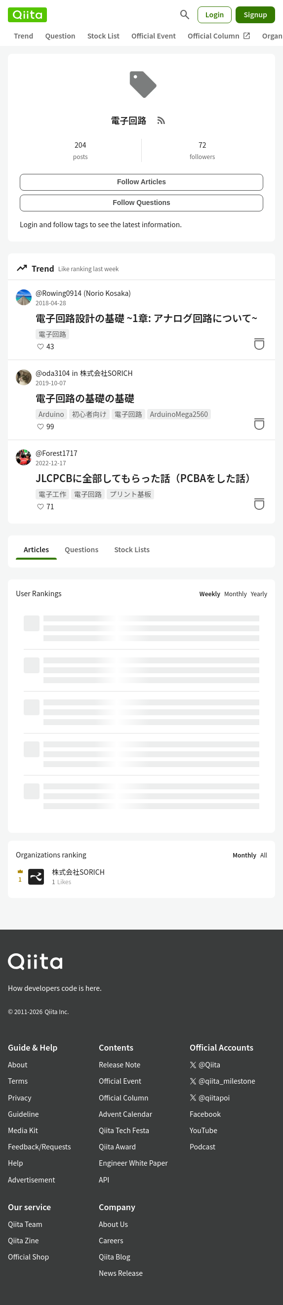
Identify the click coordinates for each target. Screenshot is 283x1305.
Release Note (119, 1064)
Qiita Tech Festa (124, 1130)
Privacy (19, 1097)
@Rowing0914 (83, 293)
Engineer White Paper (133, 1163)
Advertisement (31, 1179)
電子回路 (52, 334)
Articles (36, 549)
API (104, 1179)
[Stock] (259, 344)
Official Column (219, 36)
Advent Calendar (125, 1114)
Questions (81, 549)
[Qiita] (27, 14)
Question (60, 36)
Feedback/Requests (39, 1146)
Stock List (103, 36)
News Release (121, 1273)
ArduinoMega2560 (179, 414)
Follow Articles (141, 182)
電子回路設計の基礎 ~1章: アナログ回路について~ (146, 318)
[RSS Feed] (161, 120)
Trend (23, 36)
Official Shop (28, 1257)
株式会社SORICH (106, 373)
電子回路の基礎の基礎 (85, 398)
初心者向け (89, 414)
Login (214, 14)
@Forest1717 (57, 453)
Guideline (23, 1114)
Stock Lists (132, 549)
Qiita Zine (23, 1240)
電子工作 (52, 494)
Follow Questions (141, 202)
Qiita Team (25, 1224)
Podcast (202, 1146)
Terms (18, 1081)
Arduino (51, 414)
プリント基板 (130, 494)
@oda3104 (53, 373)
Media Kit (23, 1130)
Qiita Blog (114, 1257)
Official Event (153, 36)
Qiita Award (117, 1146)
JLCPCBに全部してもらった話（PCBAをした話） (145, 478)
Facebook (205, 1114)
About (17, 1064)
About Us (113, 1224)
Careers (111, 1240)
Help (15, 1163)
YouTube (203, 1130)
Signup (255, 14)
